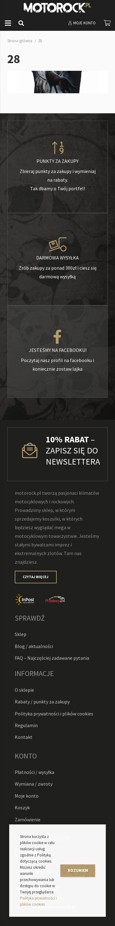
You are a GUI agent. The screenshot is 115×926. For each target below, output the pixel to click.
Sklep (20, 634)
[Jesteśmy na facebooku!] (57, 337)
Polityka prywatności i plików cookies (54, 714)
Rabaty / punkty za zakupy (42, 702)
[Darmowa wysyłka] (57, 244)
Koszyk (22, 807)
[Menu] (8, 23)
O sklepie (24, 690)
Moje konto (27, 796)
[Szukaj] (21, 23)
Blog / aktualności (34, 646)
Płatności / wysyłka (34, 772)
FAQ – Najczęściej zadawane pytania (52, 658)
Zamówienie (27, 819)
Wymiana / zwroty (33, 784)
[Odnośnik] (57, 8)
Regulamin (26, 725)
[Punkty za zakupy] (57, 148)
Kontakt (24, 737)
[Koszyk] (107, 23)
